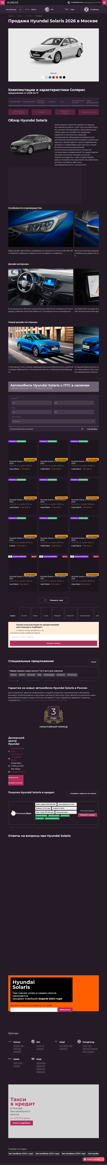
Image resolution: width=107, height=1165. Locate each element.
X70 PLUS (17, 1059)
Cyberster (40, 1059)
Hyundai (29, 16)
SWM (16, 1069)
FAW (38, 1069)
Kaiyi (69, 9)
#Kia (39, 685)
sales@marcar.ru (18, 782)
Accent (25, 623)
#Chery (13, 685)
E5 (61, 1056)
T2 (22, 1056)
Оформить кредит (87, 825)
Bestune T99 (41, 1082)
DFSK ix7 (90, 1062)
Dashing (16, 1056)
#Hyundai (31, 685)
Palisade (58, 623)
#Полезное (72, 685)
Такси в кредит (22, 1111)
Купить (20, 16)
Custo (46, 623)
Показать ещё (53, 610)
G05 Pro (16, 1076)
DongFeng (91, 9)
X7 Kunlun (63, 1059)
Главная (11, 16)
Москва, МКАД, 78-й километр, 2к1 (17, 761)
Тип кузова (16, 427)
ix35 (98, 623)
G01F (20, 1073)
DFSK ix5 (94, 1059)
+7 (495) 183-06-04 (75, 2)
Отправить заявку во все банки (83, 803)
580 (84, 1062)
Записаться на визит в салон (15, 790)
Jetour (30, 9)
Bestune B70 (41, 1073)
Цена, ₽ (15, 408)
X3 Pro (66, 1056)
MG (49, 9)
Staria (36, 623)
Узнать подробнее (21, 1133)
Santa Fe (71, 623)
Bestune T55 (40, 1079)
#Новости (61, 685)
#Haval (21, 685)
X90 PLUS (17, 1062)
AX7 (84, 1056)
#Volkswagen (49, 685)
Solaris (13, 623)
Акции (93, 672)
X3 (71, 1056)
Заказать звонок (53, 653)
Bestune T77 (41, 1076)
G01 (15, 1073)
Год (13, 418)
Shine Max (86, 1059)
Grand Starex (86, 623)
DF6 (89, 1056)
